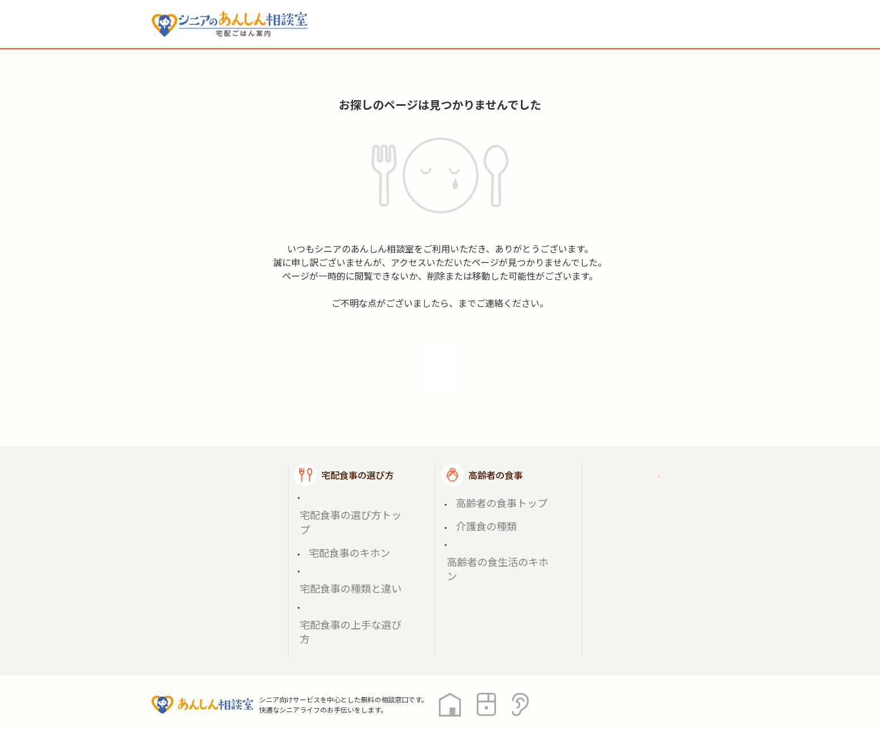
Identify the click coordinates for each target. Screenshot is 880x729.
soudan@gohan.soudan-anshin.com (458, 303)
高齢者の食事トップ (487, 480)
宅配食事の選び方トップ (347, 480)
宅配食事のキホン (336, 493)
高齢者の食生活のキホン (494, 506)
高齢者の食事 (495, 457)
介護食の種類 (475, 493)
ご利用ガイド (642, 457)
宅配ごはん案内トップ (224, 457)
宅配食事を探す (210, 485)
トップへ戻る (440, 357)
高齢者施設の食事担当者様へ (665, 519)
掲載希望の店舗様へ (656, 484)
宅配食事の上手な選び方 (347, 519)
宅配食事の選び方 (357, 457)
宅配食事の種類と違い (343, 506)
